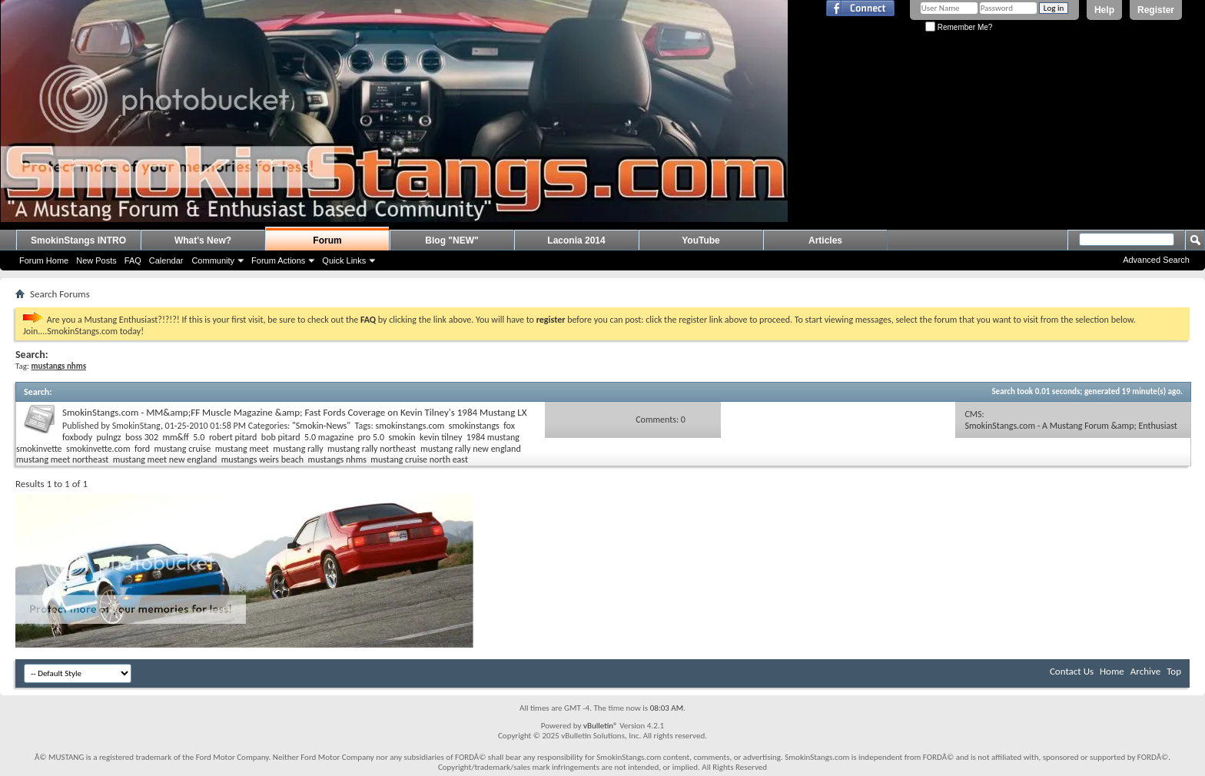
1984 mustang (493, 437)
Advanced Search (1156, 259)
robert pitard (233, 437)
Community (212, 260)
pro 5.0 (371, 437)
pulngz (109, 437)
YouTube (701, 240)
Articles (825, 240)
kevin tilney (441, 437)
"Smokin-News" (321, 425)
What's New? (202, 240)
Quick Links (344, 260)
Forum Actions (278, 260)
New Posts (96, 260)
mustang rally (298, 448)
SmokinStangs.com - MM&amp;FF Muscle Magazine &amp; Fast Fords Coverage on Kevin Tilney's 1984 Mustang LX (294, 412)
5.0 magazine (329, 437)
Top (1174, 671)
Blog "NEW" (451, 240)
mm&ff (175, 437)
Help (1104, 10)
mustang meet (242, 448)
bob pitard (280, 437)
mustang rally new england (470, 448)
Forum (327, 240)
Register (1155, 10)
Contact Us (1072, 671)
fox (509, 425)
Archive (1145, 671)
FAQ (132, 260)
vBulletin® (600, 726)
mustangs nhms (337, 459)
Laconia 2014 (576, 240)
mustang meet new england (165, 459)
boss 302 (141, 437)
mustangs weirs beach (262, 459)
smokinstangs (474, 425)
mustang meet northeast (62, 459)
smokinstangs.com (409, 425)
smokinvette (39, 448)
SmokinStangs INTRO (78, 240)
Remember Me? (958, 27)
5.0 (198, 437)
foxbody (77, 437)
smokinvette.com (98, 448)
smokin (402, 437)
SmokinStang (136, 425)
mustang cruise (182, 448)
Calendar (166, 260)
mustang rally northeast (372, 448)
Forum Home (43, 260)
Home (1112, 671)
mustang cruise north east (419, 459)
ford (142, 448)
